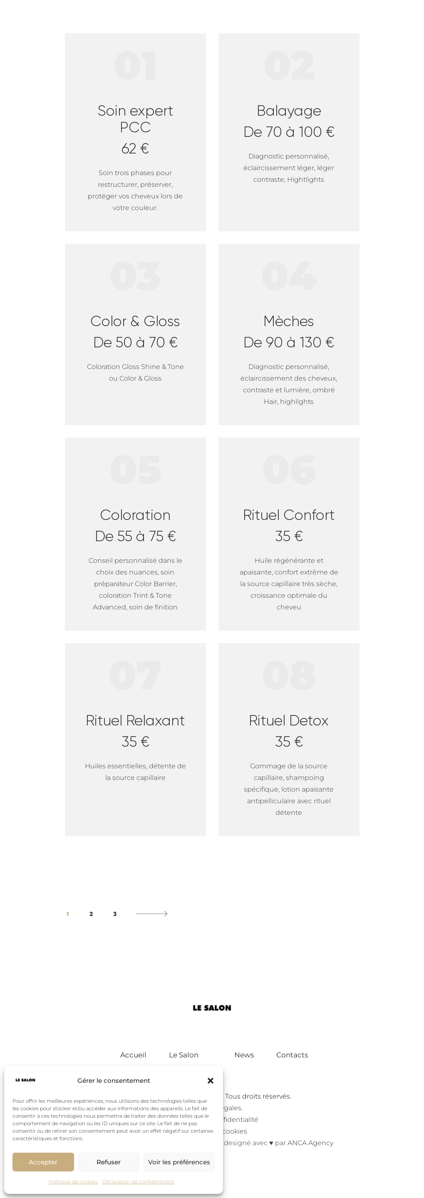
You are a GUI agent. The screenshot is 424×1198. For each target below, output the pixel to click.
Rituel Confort (289, 525)
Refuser (109, 1162)
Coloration (135, 525)
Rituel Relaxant (135, 731)
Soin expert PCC (135, 129)
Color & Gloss (135, 331)
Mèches (289, 331)
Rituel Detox (289, 731)
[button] (210, 1081)
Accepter (43, 1162)
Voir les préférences (179, 1162)
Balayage (289, 121)
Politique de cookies (73, 1181)
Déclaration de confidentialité (138, 1181)
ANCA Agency (310, 1143)
